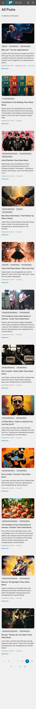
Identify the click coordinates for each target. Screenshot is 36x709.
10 (32, 661)
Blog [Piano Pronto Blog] (14, 3)
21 (20, 666)
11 (11, 666)
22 (25, 666)
